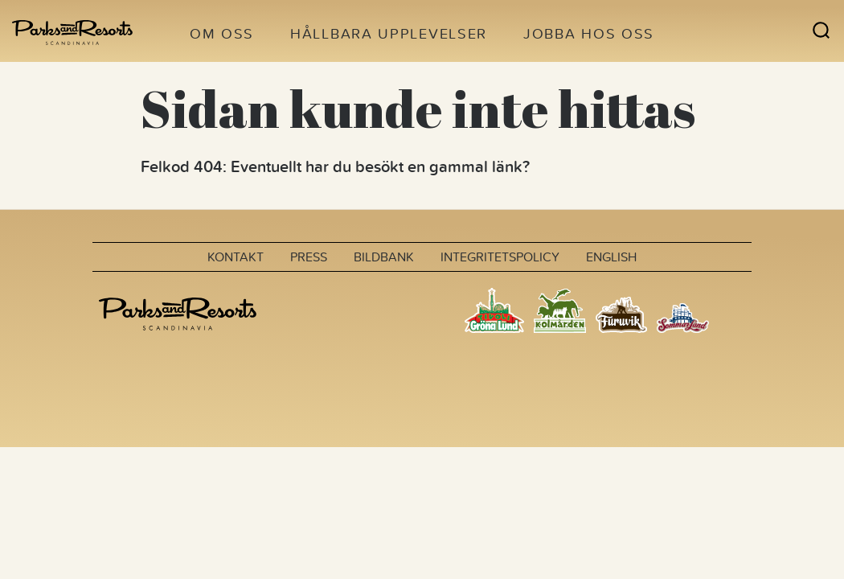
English (611, 256)
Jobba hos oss (588, 33)
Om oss (222, 33)
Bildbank (384, 256)
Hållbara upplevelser (388, 33)
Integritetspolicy (499, 256)
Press (308, 256)
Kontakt (235, 256)
